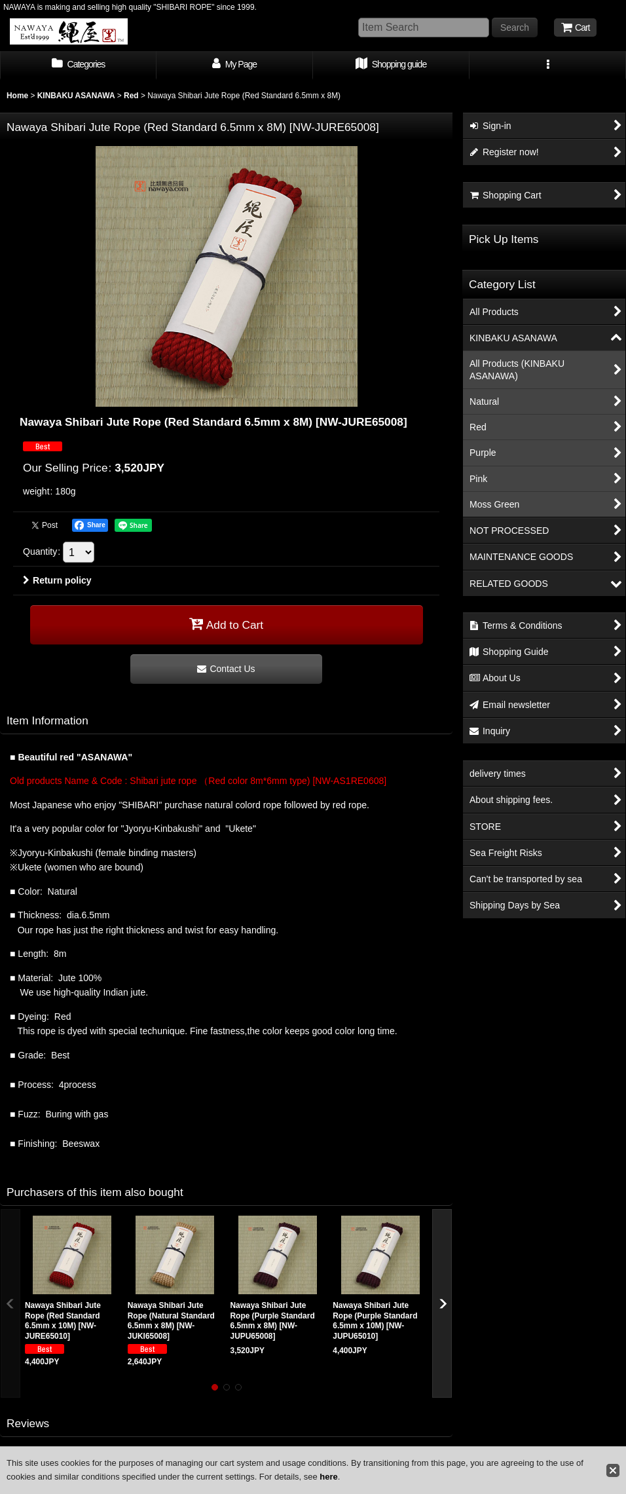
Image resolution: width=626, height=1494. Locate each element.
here (328, 1477)
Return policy (57, 580)
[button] (548, 65)
